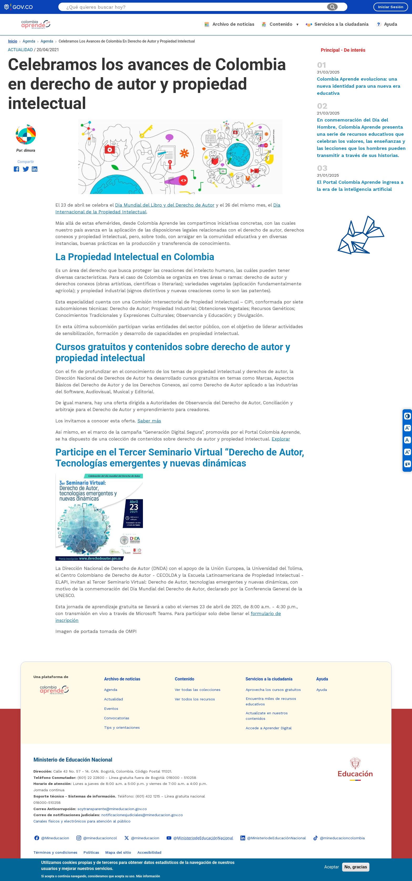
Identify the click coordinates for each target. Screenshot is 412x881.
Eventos (111, 708)
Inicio (12, 41)
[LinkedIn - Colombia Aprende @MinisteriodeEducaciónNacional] (273, 838)
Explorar (281, 439)
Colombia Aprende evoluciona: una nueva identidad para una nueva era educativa (358, 86)
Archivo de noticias (122, 679)
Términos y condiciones (55, 852)
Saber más (149, 420)
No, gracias (355, 867)
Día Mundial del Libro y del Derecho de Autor (164, 205)
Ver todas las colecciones (197, 690)
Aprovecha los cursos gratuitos (273, 690)
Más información (148, 876)
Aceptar (331, 866)
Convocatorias (116, 718)
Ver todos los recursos (195, 699)
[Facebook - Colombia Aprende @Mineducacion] (51, 838)
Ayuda (322, 679)
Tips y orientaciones (122, 727)
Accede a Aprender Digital (269, 728)
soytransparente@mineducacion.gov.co (112, 809)
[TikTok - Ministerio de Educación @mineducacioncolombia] (339, 838)
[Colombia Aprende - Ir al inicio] (36, 24)
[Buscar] (332, 7)
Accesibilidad (149, 852)
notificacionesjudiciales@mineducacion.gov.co (142, 815)
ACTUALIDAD (20, 49)
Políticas (91, 852)
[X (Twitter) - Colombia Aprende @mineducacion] (141, 838)
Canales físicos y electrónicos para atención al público (82, 821)
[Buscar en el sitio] (194, 7)
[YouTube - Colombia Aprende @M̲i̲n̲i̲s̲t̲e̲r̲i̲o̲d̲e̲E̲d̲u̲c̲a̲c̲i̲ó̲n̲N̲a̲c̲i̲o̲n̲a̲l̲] (200, 838)
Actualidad (113, 699)
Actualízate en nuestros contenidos (267, 716)
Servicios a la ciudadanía (269, 679)
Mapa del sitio (118, 852)
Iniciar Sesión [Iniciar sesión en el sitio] (390, 7)
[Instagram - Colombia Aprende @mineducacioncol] (96, 838)
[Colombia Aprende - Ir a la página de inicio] (64, 690)
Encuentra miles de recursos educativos (271, 701)
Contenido (184, 679)
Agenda (29, 41)
